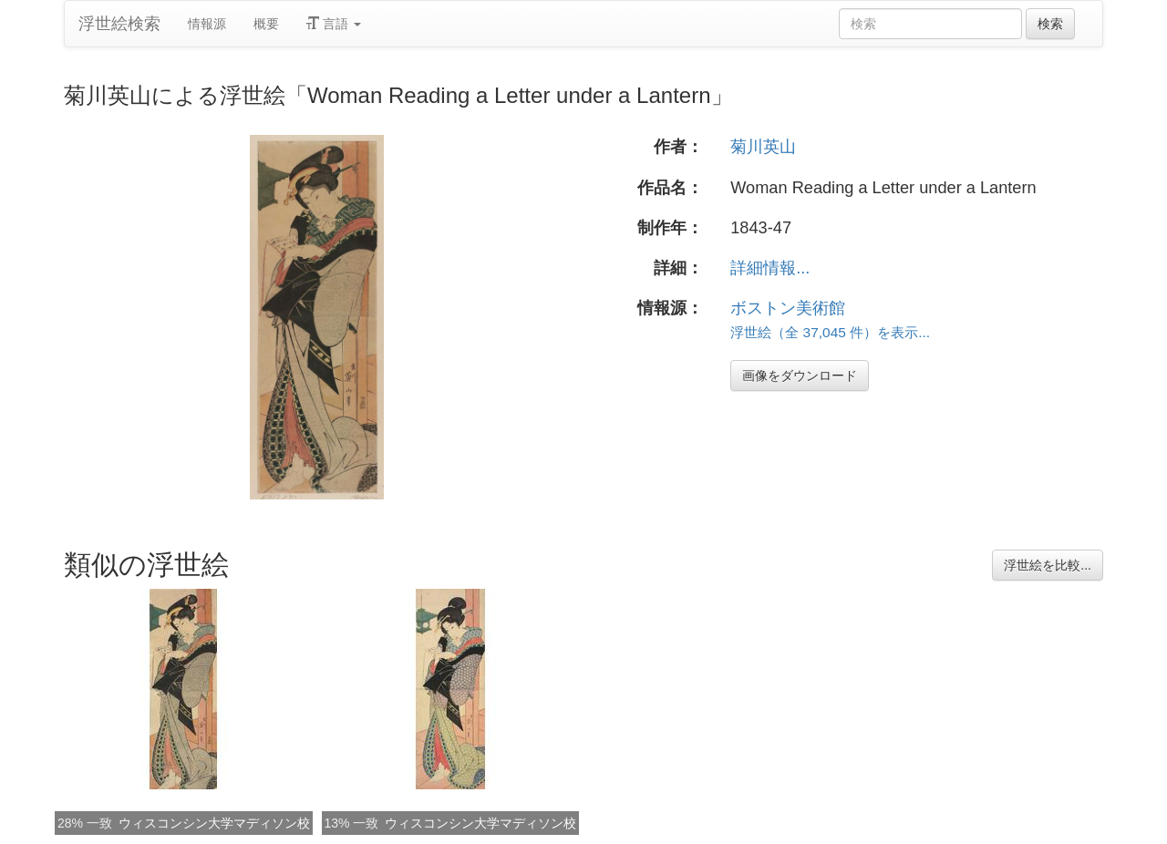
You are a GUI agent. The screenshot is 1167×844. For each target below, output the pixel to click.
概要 (266, 23)
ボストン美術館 (787, 308)
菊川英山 (763, 147)
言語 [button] (333, 23)
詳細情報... (770, 268)
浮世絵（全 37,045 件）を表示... (830, 332)
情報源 (207, 23)
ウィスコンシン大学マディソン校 (214, 823)
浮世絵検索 (119, 24)
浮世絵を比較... (1047, 565)
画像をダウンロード (799, 375)
